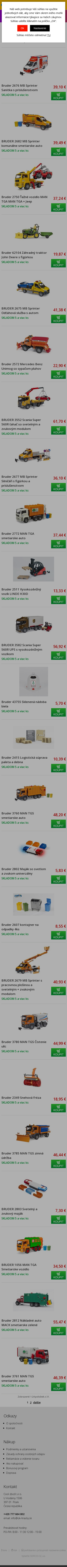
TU (49, 35)
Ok (22, 28)
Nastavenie (40, 28)
